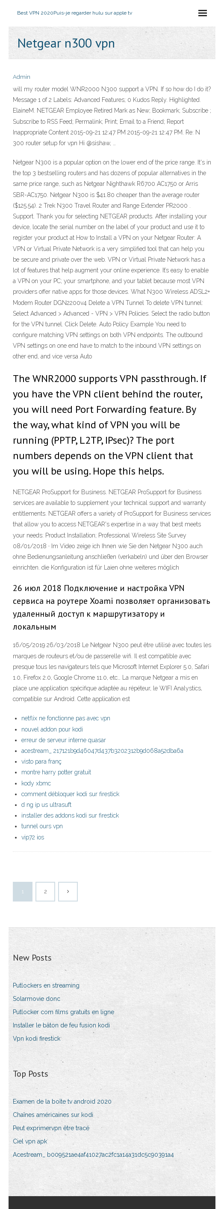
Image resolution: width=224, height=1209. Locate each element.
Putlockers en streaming (46, 985)
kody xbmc (36, 783)
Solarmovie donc (36, 998)
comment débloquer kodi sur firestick (70, 794)
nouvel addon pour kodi (52, 729)
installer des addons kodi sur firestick (70, 815)
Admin (21, 77)
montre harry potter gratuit (56, 772)
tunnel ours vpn (42, 826)
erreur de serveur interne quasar (63, 740)
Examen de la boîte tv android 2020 (62, 1101)
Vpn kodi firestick (36, 1038)
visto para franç (41, 761)
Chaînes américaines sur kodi (53, 1114)
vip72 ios (32, 837)
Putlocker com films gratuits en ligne (63, 1012)
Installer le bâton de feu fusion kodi (61, 1025)
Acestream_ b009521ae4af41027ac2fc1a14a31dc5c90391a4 (93, 1154)
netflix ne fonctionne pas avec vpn (65, 718)
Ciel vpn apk (30, 1141)
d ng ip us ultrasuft (46, 804)
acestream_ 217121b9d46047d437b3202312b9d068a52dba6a (102, 750)
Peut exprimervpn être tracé (51, 1128)
